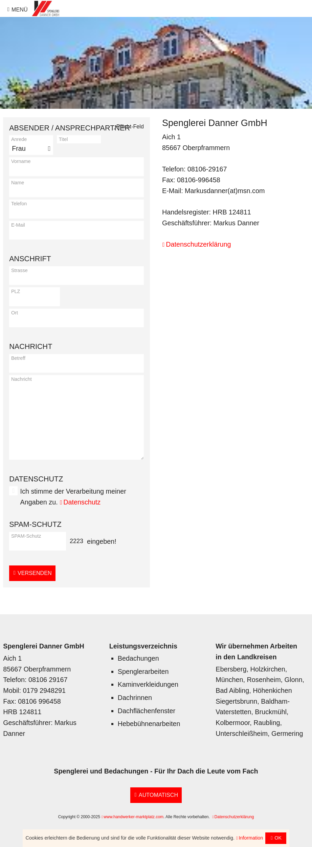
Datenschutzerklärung (198, 244)
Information (251, 838)
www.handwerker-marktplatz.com (133, 816)
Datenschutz (82, 502)
